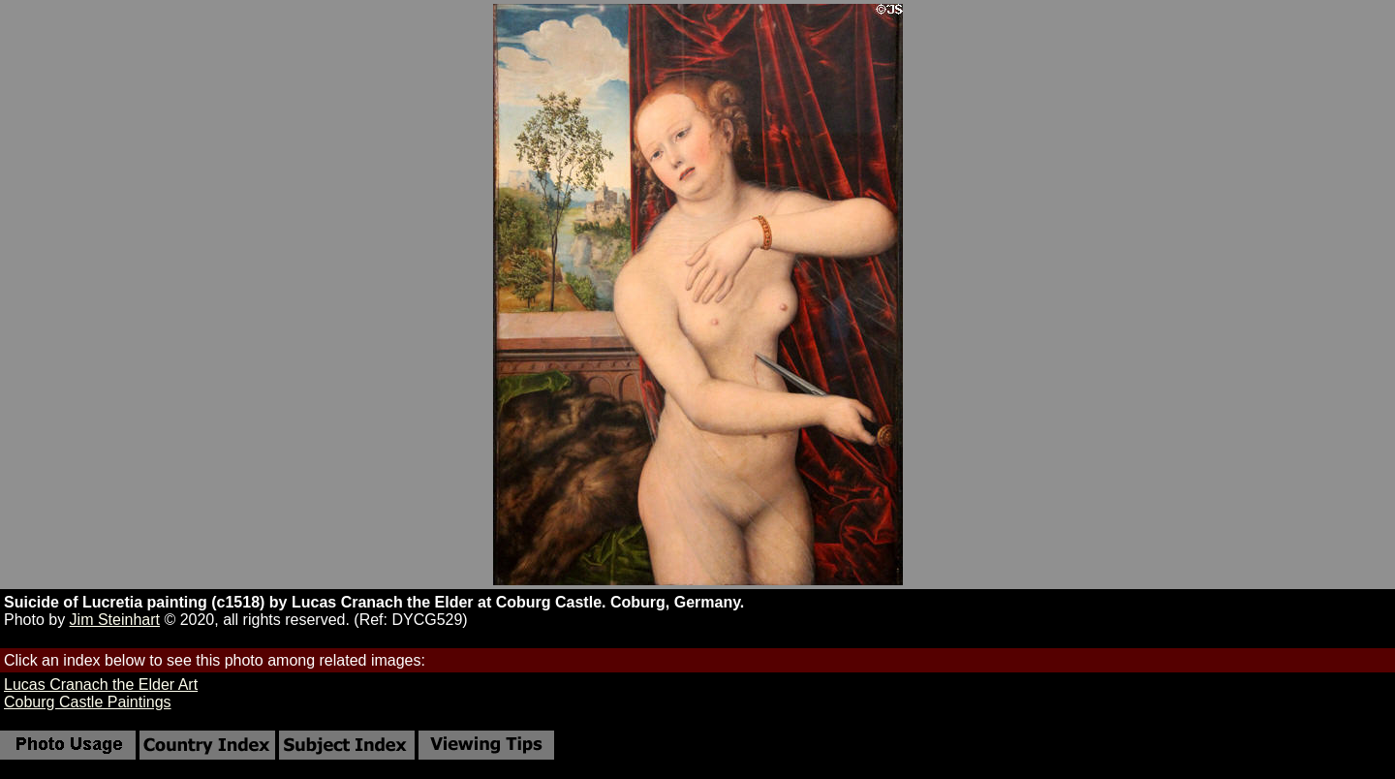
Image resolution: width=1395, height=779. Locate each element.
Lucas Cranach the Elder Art (101, 684)
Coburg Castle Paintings (87, 702)
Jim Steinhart (115, 619)
